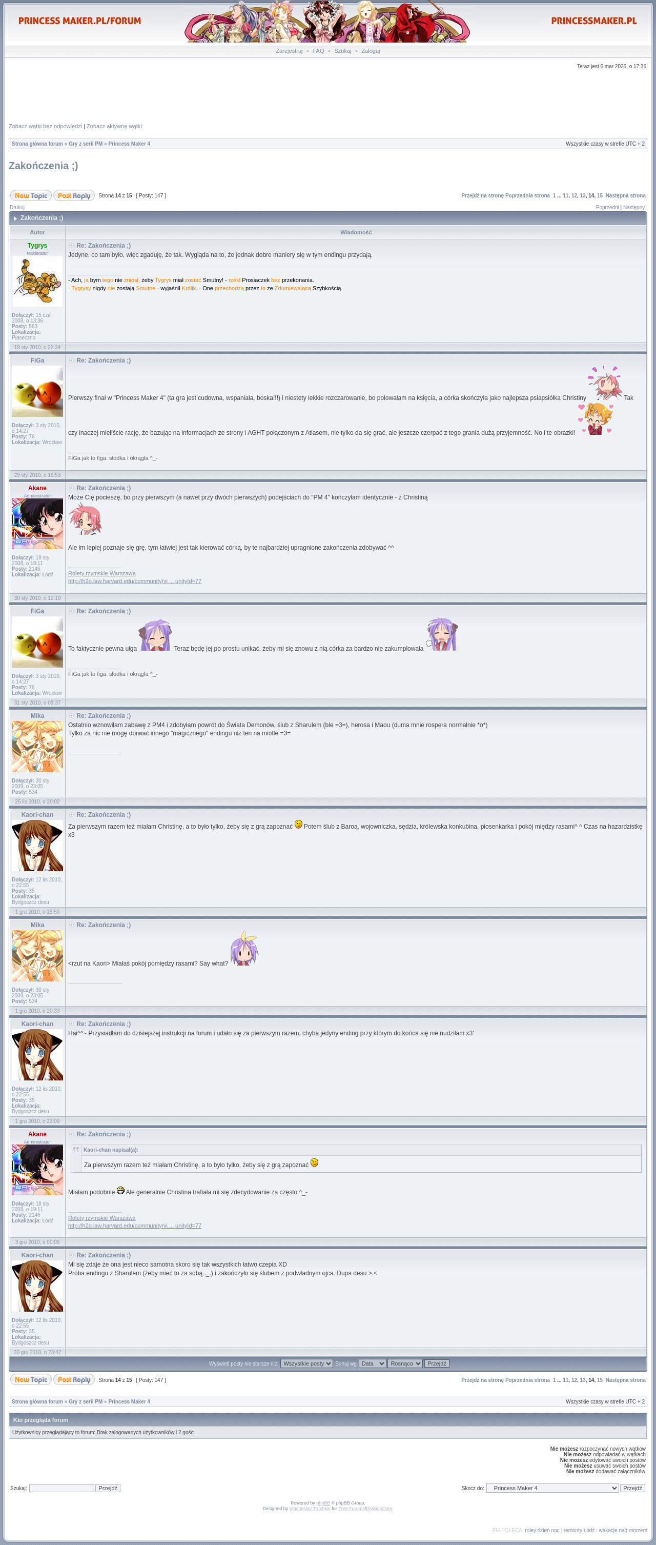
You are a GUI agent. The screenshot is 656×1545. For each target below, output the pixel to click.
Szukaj (342, 51)
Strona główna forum (37, 144)
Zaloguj (370, 51)
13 (583, 195)
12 (574, 195)
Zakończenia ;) (43, 165)
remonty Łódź (579, 1530)
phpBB (323, 1503)
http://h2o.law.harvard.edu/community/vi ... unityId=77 (134, 581)
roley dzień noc (542, 1530)
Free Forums (351, 1508)
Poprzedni (607, 207)
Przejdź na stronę (482, 195)
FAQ (318, 51)
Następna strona (626, 195)
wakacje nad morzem (623, 1530)
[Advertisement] (328, 93)
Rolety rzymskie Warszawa (102, 573)
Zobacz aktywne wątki (114, 126)
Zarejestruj (289, 51)
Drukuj (17, 207)
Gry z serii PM (85, 144)
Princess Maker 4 (129, 144)
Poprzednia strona (527, 195)
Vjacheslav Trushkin (310, 1508)
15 (600, 195)
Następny (634, 207)
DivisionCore (379, 1508)
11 (565, 195)
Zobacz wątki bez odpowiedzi (45, 126)
